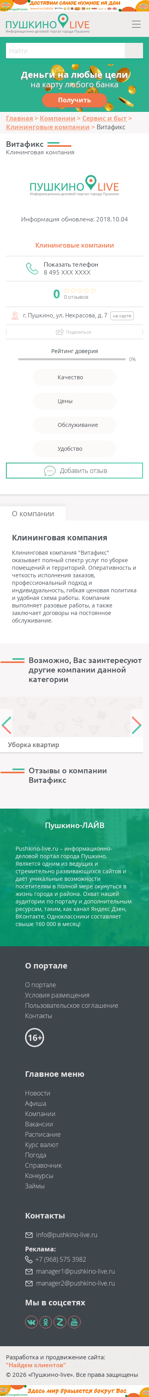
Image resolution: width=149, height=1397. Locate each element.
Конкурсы (39, 1175)
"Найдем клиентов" (36, 1365)
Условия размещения (57, 995)
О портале (40, 984)
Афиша (35, 1103)
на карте (122, 315)
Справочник (43, 1165)
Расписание (43, 1134)
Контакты (38, 1015)
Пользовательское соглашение (71, 1005)
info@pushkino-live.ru (66, 1234)
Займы (35, 1186)
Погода (35, 1155)
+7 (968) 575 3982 (60, 1259)
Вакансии (39, 1124)
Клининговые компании (74, 245)
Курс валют (41, 1144)
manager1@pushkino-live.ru (75, 1271)
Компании (40, 1113)
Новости (37, 1093)
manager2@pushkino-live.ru (75, 1283)
